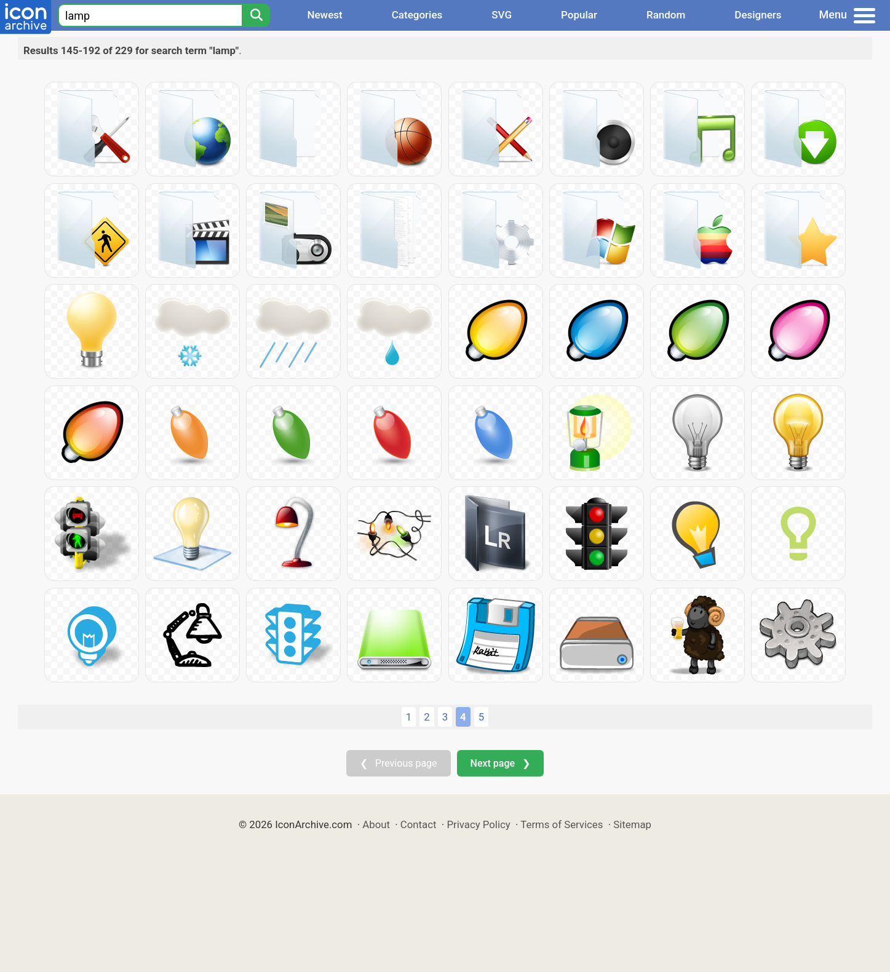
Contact (418, 824)
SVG (501, 15)
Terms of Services (561, 824)
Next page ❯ (500, 763)
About (376, 824)
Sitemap (632, 824)
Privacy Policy (478, 824)
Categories (417, 15)
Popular (579, 15)
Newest (324, 15)
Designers (757, 15)
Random (665, 15)
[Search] (256, 15)
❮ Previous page (398, 763)
